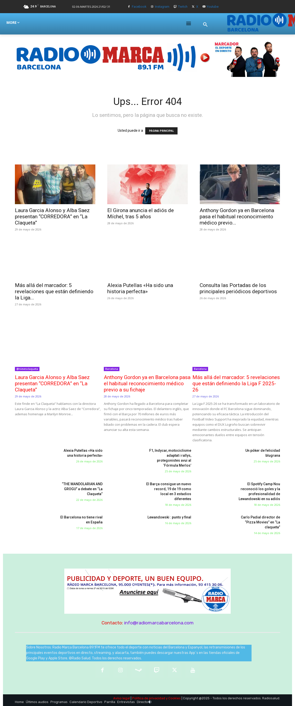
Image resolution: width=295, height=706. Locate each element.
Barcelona (111, 369)
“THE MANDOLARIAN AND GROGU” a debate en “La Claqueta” (82, 489)
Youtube (213, 6)
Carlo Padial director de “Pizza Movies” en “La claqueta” (260, 522)
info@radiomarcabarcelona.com (159, 623)
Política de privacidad (148, 698)
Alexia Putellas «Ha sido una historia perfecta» (140, 288)
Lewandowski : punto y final (169, 517)
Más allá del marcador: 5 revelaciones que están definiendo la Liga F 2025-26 (236, 383)
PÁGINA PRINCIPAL (161, 130)
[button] (205, 24)
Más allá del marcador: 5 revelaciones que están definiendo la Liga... (54, 291)
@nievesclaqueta (27, 369)
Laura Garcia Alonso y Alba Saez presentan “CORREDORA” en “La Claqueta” (52, 216)
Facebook (139, 6)
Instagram (162, 6)
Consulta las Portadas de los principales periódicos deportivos (238, 288)
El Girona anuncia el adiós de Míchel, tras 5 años (140, 213)
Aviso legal (121, 698)
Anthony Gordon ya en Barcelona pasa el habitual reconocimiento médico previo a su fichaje (147, 383)
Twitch (182, 6)
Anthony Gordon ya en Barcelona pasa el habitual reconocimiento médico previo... (237, 216)
